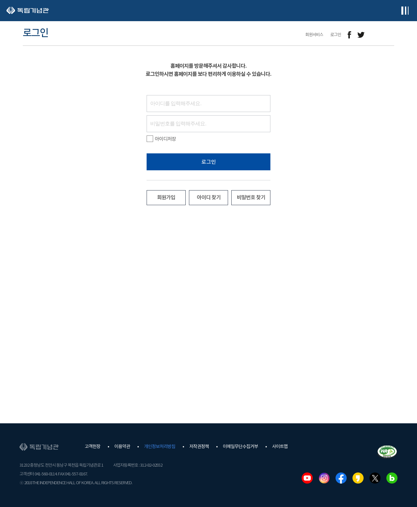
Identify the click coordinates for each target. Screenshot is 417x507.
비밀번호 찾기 (251, 198)
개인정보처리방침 (159, 446)
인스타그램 (324, 478)
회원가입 (166, 198)
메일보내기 (375, 35)
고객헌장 (92, 446)
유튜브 (307, 478)
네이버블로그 (391, 478)
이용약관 (122, 446)
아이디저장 (161, 139)
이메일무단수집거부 (240, 446)
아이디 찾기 (209, 198)
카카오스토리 (358, 478)
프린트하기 (390, 35)
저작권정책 (199, 446)
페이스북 (341, 478)
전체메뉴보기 (404, 10)
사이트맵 (280, 446)
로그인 (208, 162)
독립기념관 (28, 10)
